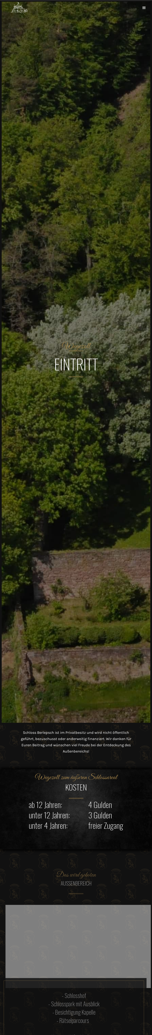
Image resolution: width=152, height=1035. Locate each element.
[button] (144, 8)
